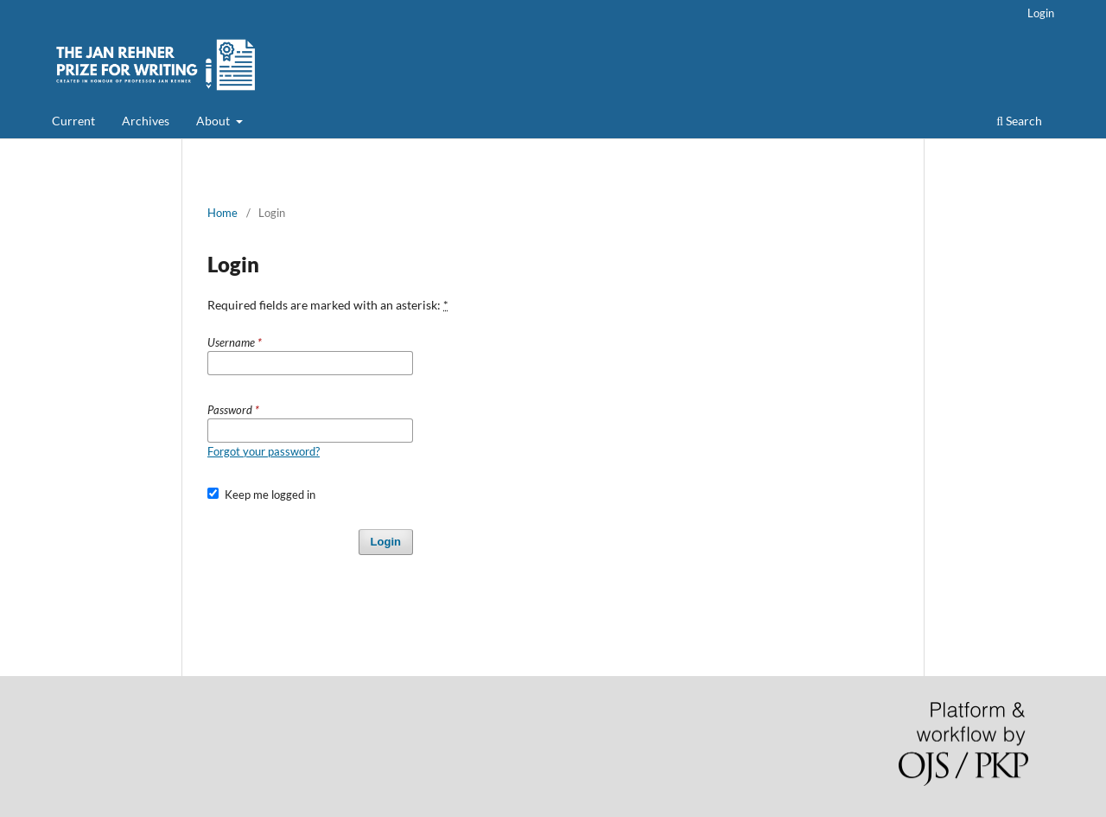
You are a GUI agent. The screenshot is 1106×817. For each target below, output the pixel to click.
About (214, 120)
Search (1019, 120)
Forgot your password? (263, 451)
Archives (145, 120)
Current (73, 120)
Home (222, 213)
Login (1040, 13)
